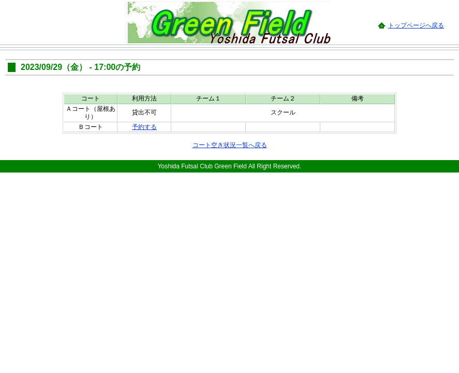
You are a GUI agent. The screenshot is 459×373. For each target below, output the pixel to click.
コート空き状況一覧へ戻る (230, 145)
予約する (144, 127)
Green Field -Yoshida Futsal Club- (229, 22)
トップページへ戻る (416, 25)
